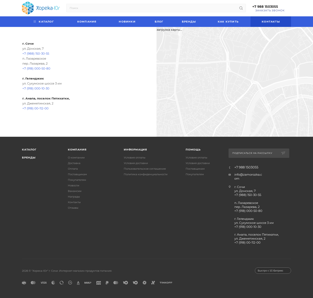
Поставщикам (77, 174)
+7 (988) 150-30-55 (35, 53)
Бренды (29, 157)
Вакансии (74, 191)
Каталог (29, 149)
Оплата (73, 168)
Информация (135, 149)
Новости (73, 185)
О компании (76, 157)
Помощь (193, 149)
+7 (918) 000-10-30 (35, 88)
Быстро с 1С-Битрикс (270, 270)
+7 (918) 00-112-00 (35, 108)
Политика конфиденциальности (145, 174)
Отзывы (73, 207)
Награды (74, 196)
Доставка (74, 163)
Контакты (74, 202)
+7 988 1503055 (265, 7)
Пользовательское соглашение (145, 168)
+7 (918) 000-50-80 (36, 68)
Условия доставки (136, 163)
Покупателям (77, 179)
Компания (77, 149)
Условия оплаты (134, 157)
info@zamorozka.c (248, 174)
